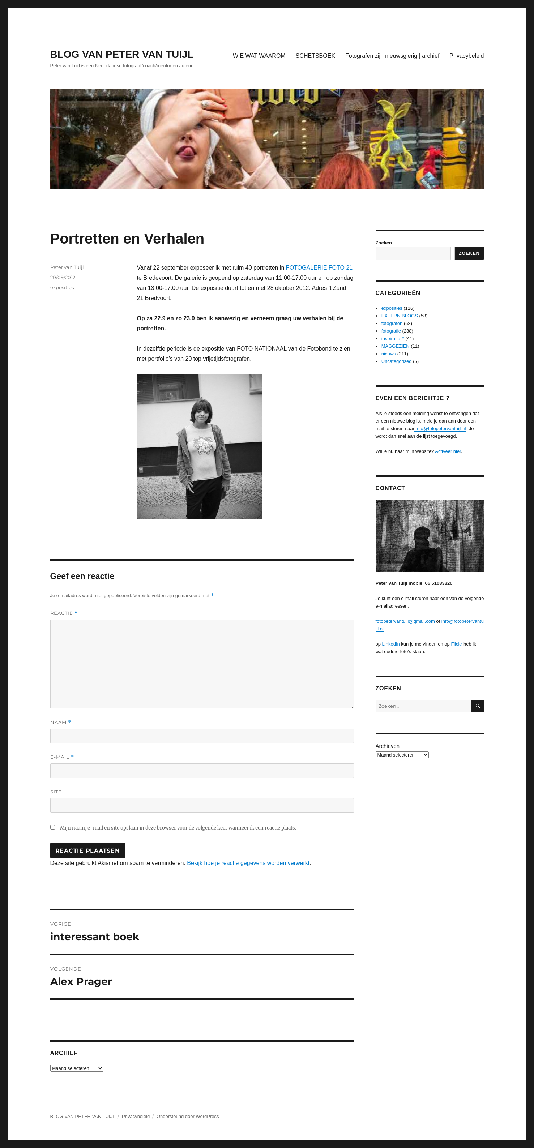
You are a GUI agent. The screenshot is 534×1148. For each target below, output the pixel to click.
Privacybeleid (466, 56)
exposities (62, 287)
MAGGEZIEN (395, 346)
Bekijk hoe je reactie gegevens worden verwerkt (248, 863)
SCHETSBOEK (315, 56)
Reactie (64, 613)
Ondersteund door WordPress (188, 1116)
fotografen (392, 323)
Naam (60, 722)
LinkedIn (391, 644)
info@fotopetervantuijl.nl (440, 428)
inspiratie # (392, 338)
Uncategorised (396, 361)
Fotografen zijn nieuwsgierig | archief (392, 56)
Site (56, 791)
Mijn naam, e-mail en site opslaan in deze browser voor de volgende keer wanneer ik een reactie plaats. (178, 828)
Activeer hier (448, 451)
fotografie (391, 331)
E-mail (62, 757)
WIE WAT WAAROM (259, 56)
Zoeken (384, 242)
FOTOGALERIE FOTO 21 (319, 268)
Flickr (456, 644)
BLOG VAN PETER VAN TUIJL (122, 54)
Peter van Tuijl (67, 267)
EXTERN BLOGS (399, 315)
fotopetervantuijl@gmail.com (405, 621)
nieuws (388, 353)
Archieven (388, 746)
